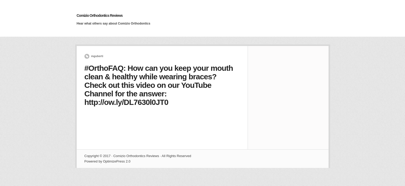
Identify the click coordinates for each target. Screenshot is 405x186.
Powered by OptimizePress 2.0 (107, 161)
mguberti (97, 56)
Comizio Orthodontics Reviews (100, 15)
